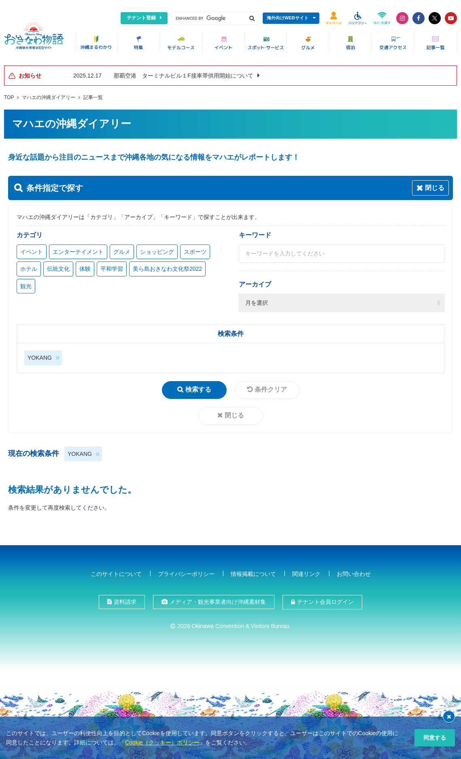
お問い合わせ (354, 573)
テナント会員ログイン (325, 601)
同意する (434, 737)
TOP (9, 96)
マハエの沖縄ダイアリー (48, 96)
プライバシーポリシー (186, 573)
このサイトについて (116, 573)
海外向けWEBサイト (287, 17)
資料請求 (125, 601)
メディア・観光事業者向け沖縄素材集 (218, 601)
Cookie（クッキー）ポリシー (162, 742)
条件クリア (271, 388)
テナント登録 (141, 18)
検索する (198, 388)
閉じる (234, 414)
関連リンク (306, 573)
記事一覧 (93, 96)
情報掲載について (253, 573)
